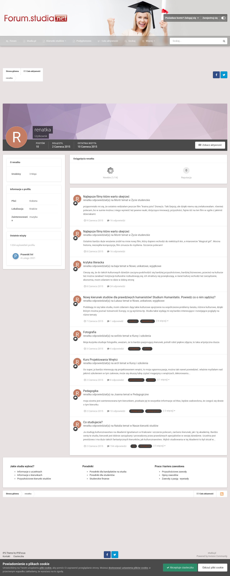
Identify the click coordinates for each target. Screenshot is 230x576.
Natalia (118, 425)
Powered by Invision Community (212, 556)
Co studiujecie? (93, 422)
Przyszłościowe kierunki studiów (34, 478)
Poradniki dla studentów (102, 475)
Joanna (118, 394)
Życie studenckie (140, 200)
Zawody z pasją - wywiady (175, 478)
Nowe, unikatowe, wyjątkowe (145, 266)
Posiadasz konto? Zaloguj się (182, 18)
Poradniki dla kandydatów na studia (108, 471)
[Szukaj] (182, 41)
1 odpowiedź (115, 321)
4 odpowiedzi (115, 348)
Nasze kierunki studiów (145, 425)
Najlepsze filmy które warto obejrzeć (106, 196)
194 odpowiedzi (116, 446)
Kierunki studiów (55, 41)
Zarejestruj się (210, 18)
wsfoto (118, 335)
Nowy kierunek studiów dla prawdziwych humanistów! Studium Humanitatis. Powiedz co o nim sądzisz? (149, 297)
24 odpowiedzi (116, 286)
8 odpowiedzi (115, 380)
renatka (87, 200)
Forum (13, 41)
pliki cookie (45, 567)
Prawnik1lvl (26, 254)
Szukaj (131, 41)
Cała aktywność (109, 41)
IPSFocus (20, 553)
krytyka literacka (93, 262)
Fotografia (89, 332)
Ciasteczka (18, 556)
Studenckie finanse (99, 478)
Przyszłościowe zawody (174, 471)
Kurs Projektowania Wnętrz (100, 359)
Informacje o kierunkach (29, 475)
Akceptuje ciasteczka (180, 567)
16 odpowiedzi (116, 220)
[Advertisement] (127, 75)
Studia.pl (31, 41)
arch (116, 363)
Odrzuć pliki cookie (213, 567)
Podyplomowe (83, 41)
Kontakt (6, 556)
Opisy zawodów (170, 475)
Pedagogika (90, 391)
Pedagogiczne (141, 394)
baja (116, 266)
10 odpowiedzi (116, 411)
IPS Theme (8, 553)
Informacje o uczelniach (29, 471)
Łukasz (118, 300)
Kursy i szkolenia (141, 335)
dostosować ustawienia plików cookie (128, 567)
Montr (117, 200)
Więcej (149, 41)
